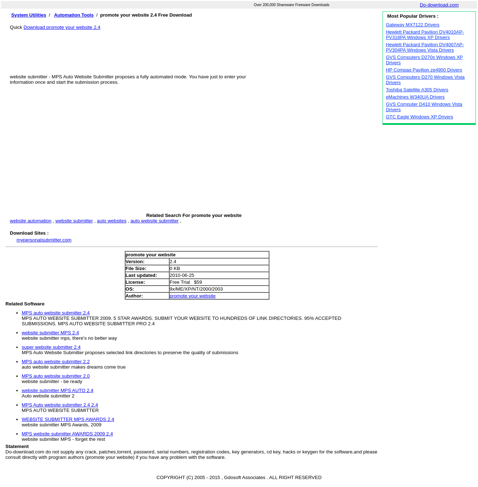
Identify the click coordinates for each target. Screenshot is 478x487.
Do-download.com (439, 5)
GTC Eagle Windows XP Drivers (419, 116)
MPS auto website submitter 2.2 (56, 361)
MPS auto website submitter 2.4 (56, 313)
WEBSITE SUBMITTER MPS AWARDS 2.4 (68, 419)
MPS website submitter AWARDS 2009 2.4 (67, 433)
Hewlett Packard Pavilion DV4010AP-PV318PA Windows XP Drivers (425, 34)
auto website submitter (155, 220)
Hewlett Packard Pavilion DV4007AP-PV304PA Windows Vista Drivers (425, 47)
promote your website (192, 296)
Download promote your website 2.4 (62, 27)
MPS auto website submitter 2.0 (56, 376)
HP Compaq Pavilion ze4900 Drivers (424, 70)
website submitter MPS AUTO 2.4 (57, 390)
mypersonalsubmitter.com (44, 240)
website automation (30, 220)
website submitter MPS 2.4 (50, 332)
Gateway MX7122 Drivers (412, 24)
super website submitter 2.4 (51, 347)
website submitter (74, 220)
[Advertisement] (193, 46)
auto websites (112, 220)
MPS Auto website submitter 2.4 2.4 (60, 405)
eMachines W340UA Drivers (415, 97)
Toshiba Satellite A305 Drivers (417, 89)
